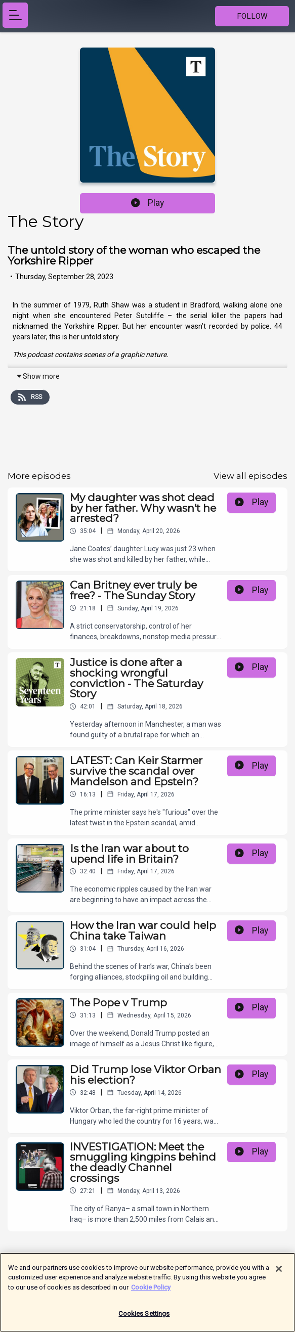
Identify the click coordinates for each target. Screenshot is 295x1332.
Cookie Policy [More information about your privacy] (151, 1292)
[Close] (279, 1273)
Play (147, 203)
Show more (38, 376)
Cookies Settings (144, 1318)
